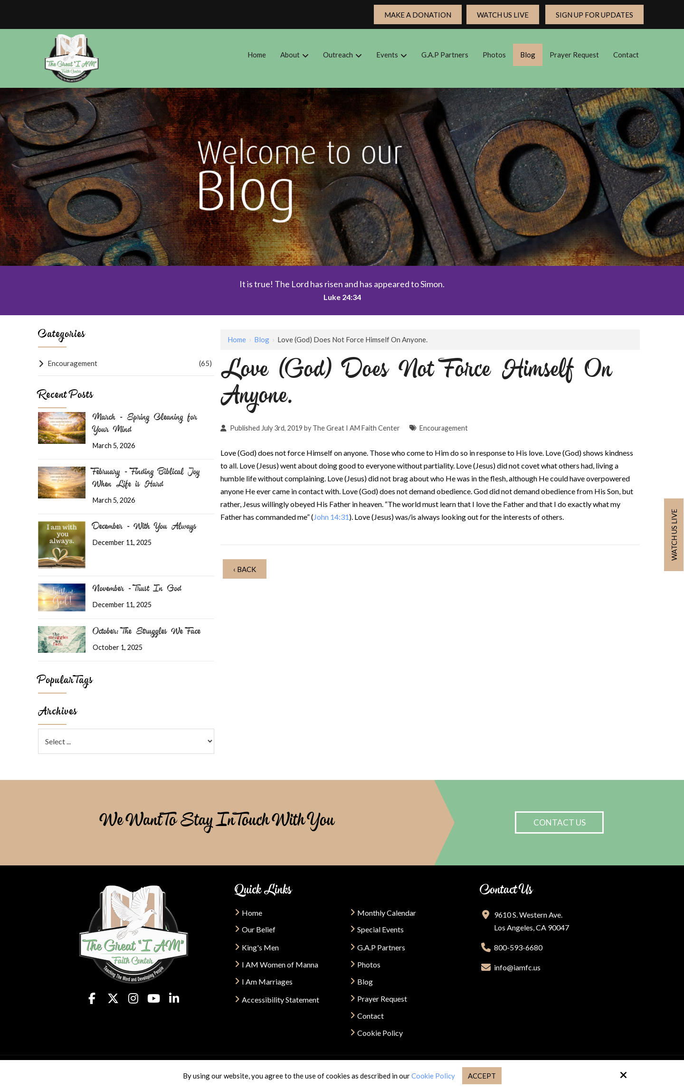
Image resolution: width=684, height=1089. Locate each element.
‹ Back (244, 569)
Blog (261, 339)
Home (237, 339)
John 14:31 (331, 516)
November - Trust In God (137, 589)
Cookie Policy (433, 1075)
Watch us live (674, 535)
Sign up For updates (594, 14)
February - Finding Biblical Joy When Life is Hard (146, 479)
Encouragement (443, 428)
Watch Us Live (503, 14)
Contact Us (559, 822)
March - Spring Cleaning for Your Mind (145, 424)
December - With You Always (145, 527)
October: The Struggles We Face (146, 632)
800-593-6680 (518, 947)
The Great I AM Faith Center (356, 428)
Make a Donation (417, 14)
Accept (482, 1075)
